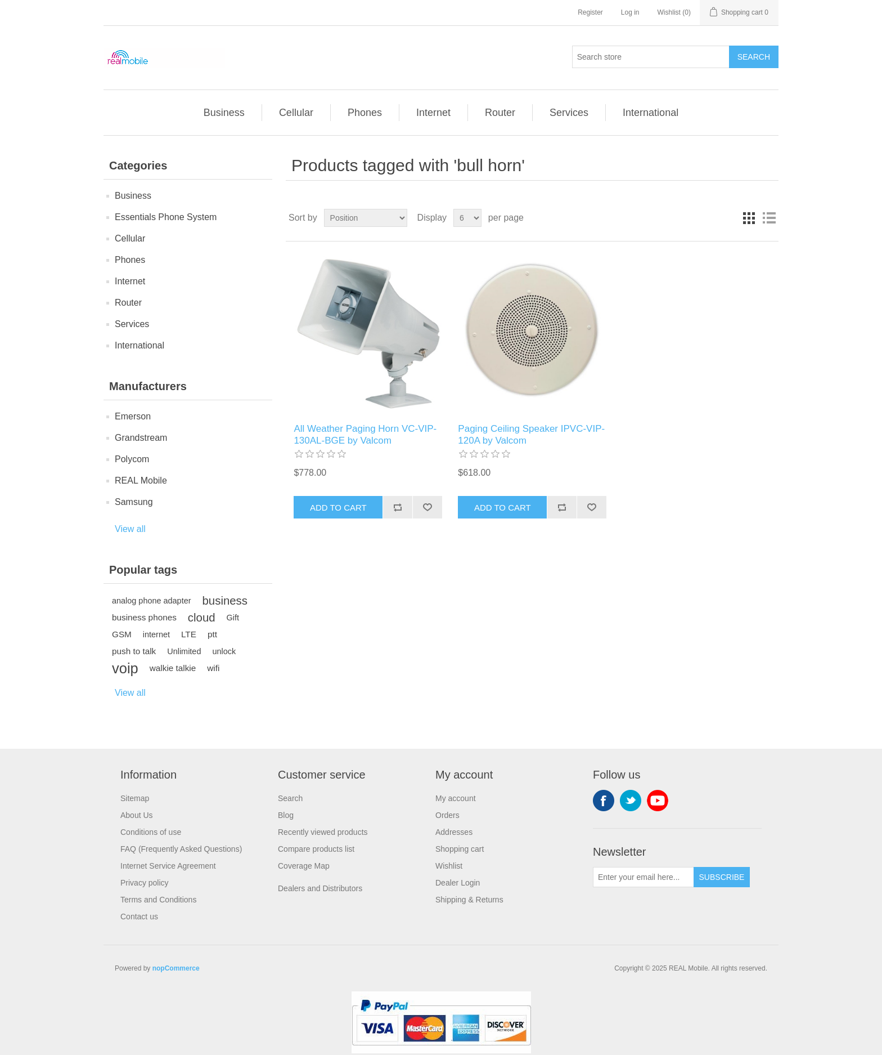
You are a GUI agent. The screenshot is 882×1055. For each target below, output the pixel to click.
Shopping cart (459, 848)
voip (125, 668)
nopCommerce (176, 968)
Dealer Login (457, 882)
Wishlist (448, 865)
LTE (188, 634)
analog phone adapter (151, 600)
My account (455, 798)
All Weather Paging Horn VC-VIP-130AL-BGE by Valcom (365, 434)
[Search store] (651, 57)
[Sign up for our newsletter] (643, 877)
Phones (365, 112)
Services (569, 112)
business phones (144, 617)
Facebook (603, 800)
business (225, 600)
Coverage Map (304, 865)
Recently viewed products (323, 832)
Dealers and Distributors (320, 888)
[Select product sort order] (365, 218)
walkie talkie (173, 668)
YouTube (657, 800)
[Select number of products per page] (467, 218)
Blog (286, 815)
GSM (122, 634)
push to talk (134, 651)
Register (590, 12)
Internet (433, 112)
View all (130, 529)
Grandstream (141, 437)
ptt (212, 634)
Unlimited (184, 651)
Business (224, 112)
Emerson (133, 416)
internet (156, 634)
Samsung (134, 502)
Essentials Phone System (166, 217)
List (769, 218)
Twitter (630, 800)
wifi (213, 668)
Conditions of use (150, 832)
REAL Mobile (141, 480)
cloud (201, 617)
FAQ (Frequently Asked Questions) (181, 848)
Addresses (453, 832)
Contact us (139, 916)
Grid (748, 218)
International (650, 112)
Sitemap (134, 798)
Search (290, 798)
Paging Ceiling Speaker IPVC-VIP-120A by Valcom (531, 434)
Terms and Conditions (158, 899)
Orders (447, 815)
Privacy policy (144, 882)
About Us (136, 815)
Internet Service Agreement (168, 865)
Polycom (132, 459)
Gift (233, 617)
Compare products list (316, 848)
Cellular (296, 112)
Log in (630, 12)
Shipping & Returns (469, 899)
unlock (224, 651)
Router (500, 112)
